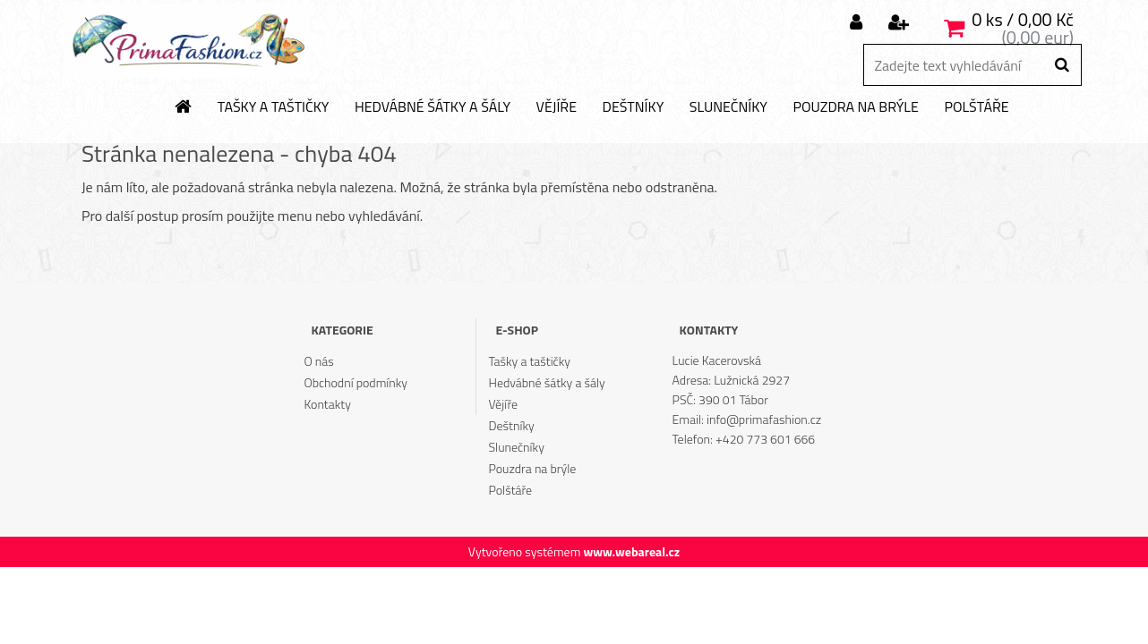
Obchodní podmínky (355, 382)
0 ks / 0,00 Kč (1023, 19)
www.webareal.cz (631, 551)
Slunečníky (728, 107)
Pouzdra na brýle (855, 107)
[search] (1061, 65)
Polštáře (976, 107)
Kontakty (327, 403)
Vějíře (556, 107)
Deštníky (633, 107)
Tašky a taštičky (274, 107)
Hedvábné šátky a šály (432, 107)
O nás (318, 361)
